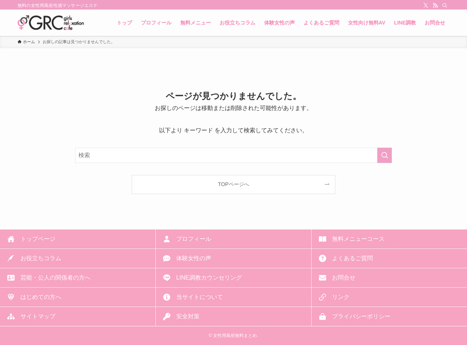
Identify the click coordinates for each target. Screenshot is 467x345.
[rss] (435, 5)
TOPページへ (233, 184)
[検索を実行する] (384, 155)
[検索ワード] (233, 155)
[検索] (444, 5)
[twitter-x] (426, 5)
